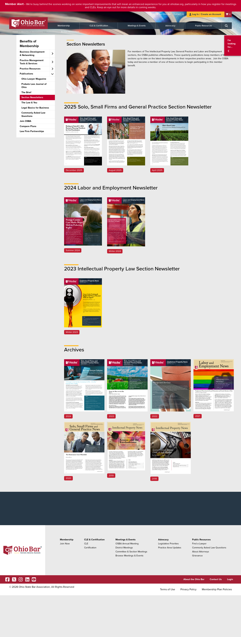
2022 (154, 416)
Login (230, 579)
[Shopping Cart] (228, 14)
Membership (64, 25)
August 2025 (115, 170)
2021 (197, 416)
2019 (111, 475)
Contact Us (179, 14)
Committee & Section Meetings (131, 551)
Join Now (65, 543)
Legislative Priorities (168, 543)
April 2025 (157, 170)
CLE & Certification (99, 25)
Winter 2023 (72, 332)
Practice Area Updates (169, 547)
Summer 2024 (73, 250)
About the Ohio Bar (161, 14)
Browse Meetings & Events (129, 555)
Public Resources (203, 25)
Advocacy (170, 25)
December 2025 (74, 170)
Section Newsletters (70, 32)
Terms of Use (167, 589)
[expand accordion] (52, 53)
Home (15, 32)
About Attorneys (200, 551)
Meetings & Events (137, 25)
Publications (52, 32)
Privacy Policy (188, 589)
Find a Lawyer (199, 543)
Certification (90, 547)
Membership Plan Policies (217, 589)
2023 (111, 416)
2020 (68, 478)
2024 (68, 416)
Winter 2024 (115, 251)
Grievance (197, 555)
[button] (232, 45)
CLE (86, 543)
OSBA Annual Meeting (127, 543)
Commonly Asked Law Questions (209, 547)
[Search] (227, 25)
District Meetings (124, 547)
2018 (154, 478)
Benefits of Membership (32, 32)
